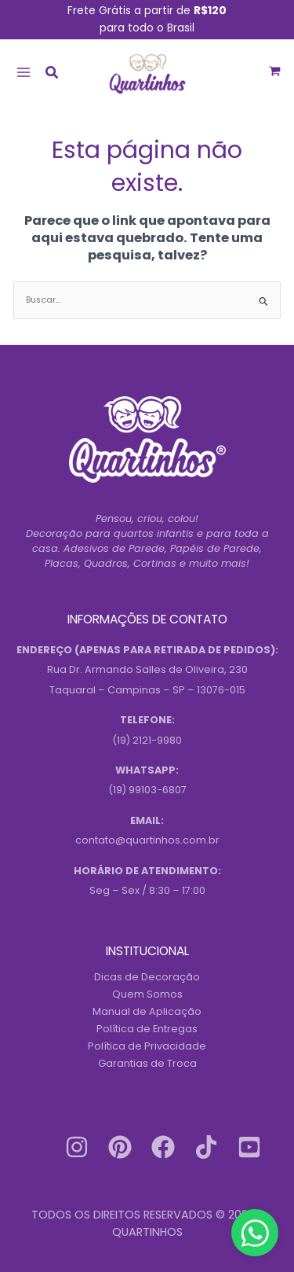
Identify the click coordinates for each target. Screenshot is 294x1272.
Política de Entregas (147, 1028)
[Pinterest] (120, 1147)
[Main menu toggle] (23, 71)
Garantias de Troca (147, 1063)
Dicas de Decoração (147, 976)
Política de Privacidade (147, 1046)
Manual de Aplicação (147, 1011)
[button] (52, 74)
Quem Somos (147, 994)
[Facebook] (163, 1147)
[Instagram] (77, 1147)
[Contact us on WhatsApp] (254, 1232)
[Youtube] (249, 1147)
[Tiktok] (206, 1147)
